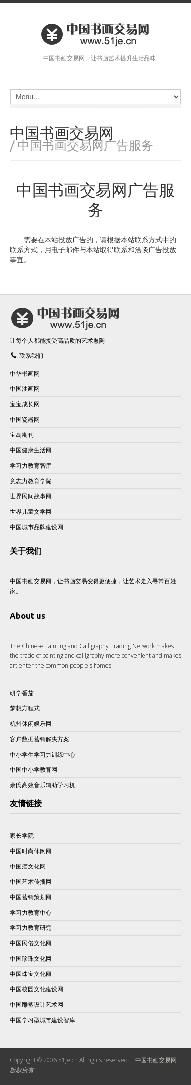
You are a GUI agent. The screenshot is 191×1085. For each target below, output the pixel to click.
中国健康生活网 (30, 450)
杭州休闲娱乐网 (30, 723)
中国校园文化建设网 (36, 989)
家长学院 (22, 835)
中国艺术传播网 (30, 881)
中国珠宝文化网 (30, 974)
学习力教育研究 (30, 927)
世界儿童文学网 (30, 511)
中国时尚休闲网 (30, 851)
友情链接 (26, 803)
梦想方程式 (25, 708)
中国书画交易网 (156, 1060)
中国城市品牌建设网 (36, 527)
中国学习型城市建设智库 (42, 1020)
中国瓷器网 (25, 419)
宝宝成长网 (25, 404)
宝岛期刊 (22, 435)
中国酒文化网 (28, 866)
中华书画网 (25, 373)
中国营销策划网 (30, 897)
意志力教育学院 (30, 481)
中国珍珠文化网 (30, 958)
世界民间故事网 (30, 496)
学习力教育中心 (30, 912)
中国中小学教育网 (33, 769)
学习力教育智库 (30, 465)
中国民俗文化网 (30, 943)
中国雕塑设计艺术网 (36, 1004)
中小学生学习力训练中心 (42, 754)
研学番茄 (22, 693)
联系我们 (31, 355)
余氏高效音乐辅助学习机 (42, 785)
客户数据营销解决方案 (39, 739)
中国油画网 (25, 388)
